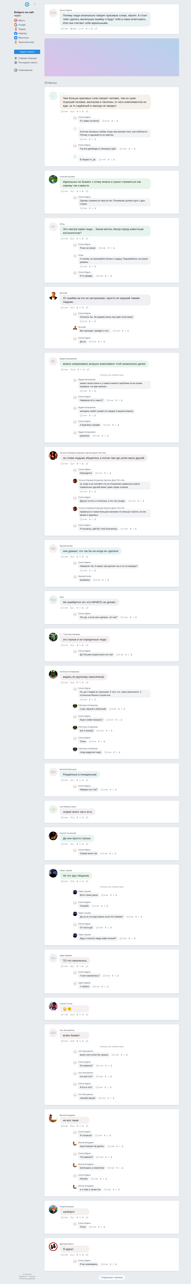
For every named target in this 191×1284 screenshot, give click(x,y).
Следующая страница (112, 1277)
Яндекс (20, 29)
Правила (23, 1276)
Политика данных (27, 1279)
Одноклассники (24, 42)
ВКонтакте (21, 37)
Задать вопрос (27, 52)
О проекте (27, 1274)
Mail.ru (19, 20)
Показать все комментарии (112, 375)
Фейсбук (20, 33)
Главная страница (25, 58)
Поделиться (96, 28)
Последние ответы (25, 62)
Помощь (31, 1276)
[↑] (87, 29)
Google (20, 24)
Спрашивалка (23, 70)
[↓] (91, 29)
